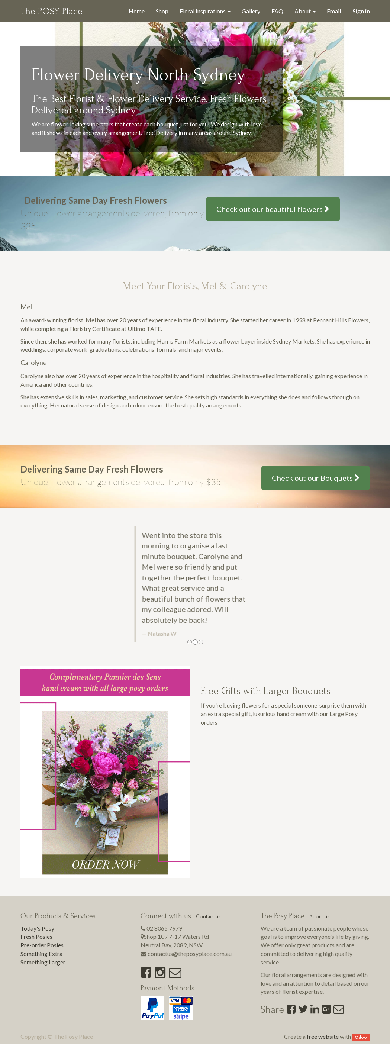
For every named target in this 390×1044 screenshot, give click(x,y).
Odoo (361, 1037)
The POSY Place (51, 11)
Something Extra (41, 953)
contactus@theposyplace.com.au (190, 953)
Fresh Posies (36, 936)
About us (319, 917)
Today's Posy (37, 928)
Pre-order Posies (42, 944)
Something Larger (42, 962)
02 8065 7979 (164, 928)
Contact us (208, 917)
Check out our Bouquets (316, 477)
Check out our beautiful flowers (272, 208)
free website (323, 1036)
